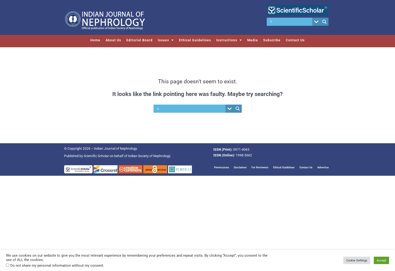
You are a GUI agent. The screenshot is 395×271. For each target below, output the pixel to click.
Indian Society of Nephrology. (149, 156)
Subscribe (272, 40)
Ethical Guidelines (195, 40)
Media (252, 40)
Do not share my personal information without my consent (56, 265)
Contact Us (295, 40)
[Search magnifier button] (324, 22)
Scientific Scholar (96, 156)
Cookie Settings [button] (356, 260)
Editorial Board (139, 40)
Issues (166, 40)
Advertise (323, 167)
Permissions (221, 167)
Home (95, 40)
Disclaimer (240, 167)
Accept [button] (381, 260)
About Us (113, 40)
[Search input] (290, 22)
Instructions (229, 40)
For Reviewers (259, 167)
